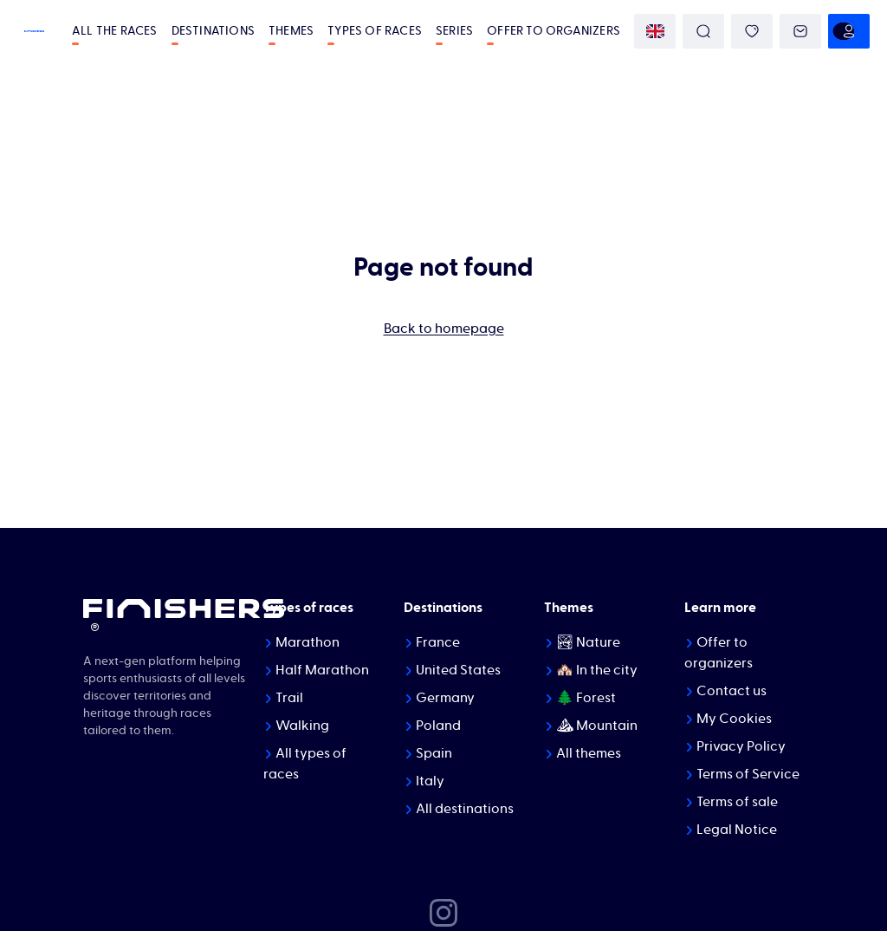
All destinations (465, 809)
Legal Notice (736, 830)
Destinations (213, 31)
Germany (445, 698)
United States (458, 670)
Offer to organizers (553, 31)
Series (454, 31)
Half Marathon (322, 670)
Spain (434, 753)
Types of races (374, 31)
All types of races (304, 763)
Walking (302, 725)
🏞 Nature (588, 642)
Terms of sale (737, 802)
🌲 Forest (586, 698)
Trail (289, 698)
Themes (291, 31)
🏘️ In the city (597, 670)
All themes (588, 753)
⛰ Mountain (597, 725)
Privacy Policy (741, 746)
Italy (430, 781)
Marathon (307, 642)
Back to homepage (444, 328)
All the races (115, 31)
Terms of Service (748, 774)
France (438, 642)
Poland (438, 725)
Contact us (731, 691)
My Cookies (734, 719)
